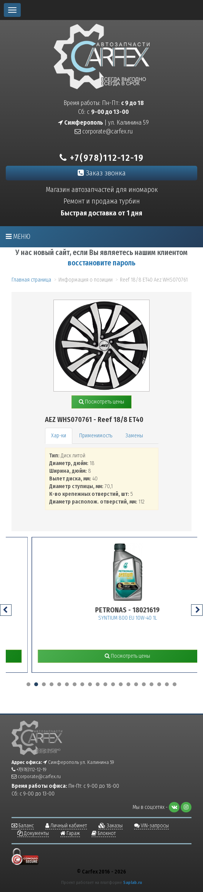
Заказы (110, 825)
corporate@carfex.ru (104, 131)
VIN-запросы (151, 825)
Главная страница (31, 280)
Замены (134, 435)
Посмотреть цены (101, 401)
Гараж (70, 833)
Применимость (95, 435)
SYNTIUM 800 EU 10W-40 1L (156, 618)
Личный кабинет (66, 825)
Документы (33, 833)
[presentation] (6, 610)
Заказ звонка (102, 172)
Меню (18, 236)
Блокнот (104, 833)
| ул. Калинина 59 (103, 122)
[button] (28, 684)
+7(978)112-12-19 (102, 157)
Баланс (23, 825)
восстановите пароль (101, 262)
